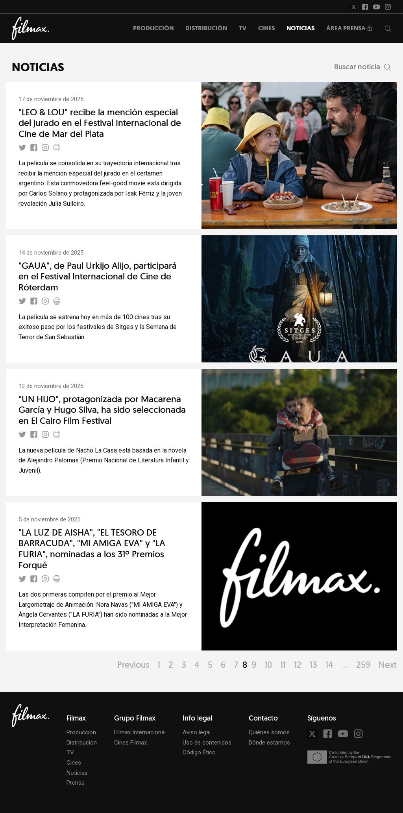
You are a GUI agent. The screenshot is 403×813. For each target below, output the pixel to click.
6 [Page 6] (223, 664)
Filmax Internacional (140, 732)
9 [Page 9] (253, 664)
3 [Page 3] (183, 664)
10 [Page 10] (268, 664)
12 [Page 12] (297, 664)
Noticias (77, 772)
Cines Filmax (130, 742)
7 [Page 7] (236, 664)
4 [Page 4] (197, 664)
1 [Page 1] (158, 664)
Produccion (81, 732)
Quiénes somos (269, 732)
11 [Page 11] (283, 664)
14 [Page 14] (329, 664)
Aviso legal (197, 732)
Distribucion (82, 742)
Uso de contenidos (207, 742)
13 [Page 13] (313, 664)
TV (70, 752)
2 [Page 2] (170, 664)
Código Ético (199, 752)
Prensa (76, 782)
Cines (74, 762)
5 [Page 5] (210, 664)
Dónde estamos (269, 742)
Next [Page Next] (388, 664)
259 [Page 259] (363, 664)
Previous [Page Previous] (133, 664)
